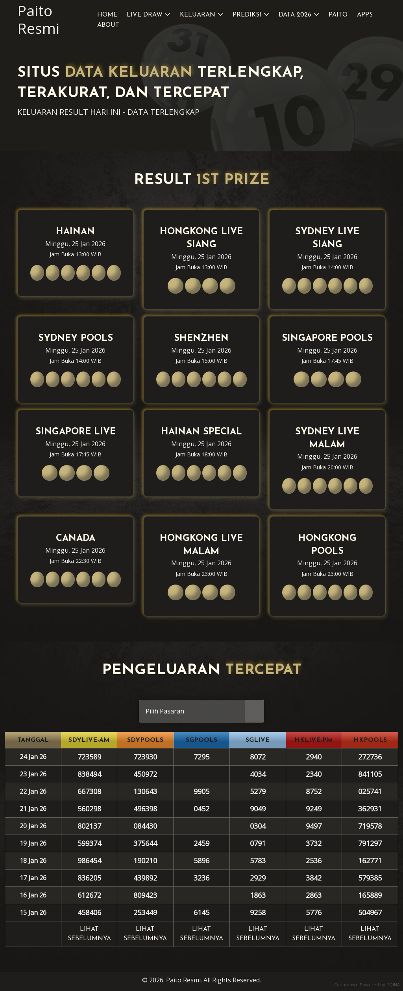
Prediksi (247, 15)
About (108, 25)
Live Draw (145, 15)
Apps (365, 15)
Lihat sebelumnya (89, 934)
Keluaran (197, 15)
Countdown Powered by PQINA (367, 984)
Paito (338, 15)
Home (107, 15)
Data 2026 (295, 15)
